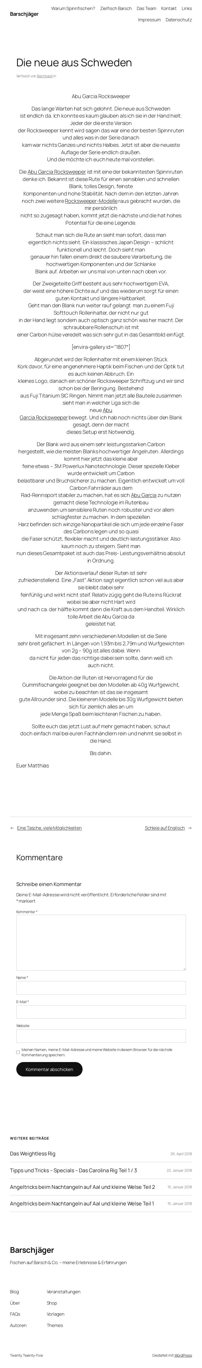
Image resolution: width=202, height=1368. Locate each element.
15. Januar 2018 (180, 1186)
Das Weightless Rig (32, 1153)
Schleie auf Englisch (165, 828)
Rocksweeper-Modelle (91, 200)
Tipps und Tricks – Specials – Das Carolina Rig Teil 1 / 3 (73, 1170)
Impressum (149, 20)
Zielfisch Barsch (116, 8)
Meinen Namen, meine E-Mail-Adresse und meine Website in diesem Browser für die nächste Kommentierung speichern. (97, 1052)
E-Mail (22, 1001)
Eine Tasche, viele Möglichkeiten (49, 828)
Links (187, 8)
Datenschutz (179, 20)
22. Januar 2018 (179, 1170)
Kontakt (169, 8)
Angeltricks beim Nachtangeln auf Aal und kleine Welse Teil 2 (82, 1187)
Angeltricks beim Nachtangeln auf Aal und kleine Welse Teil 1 (82, 1203)
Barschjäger (24, 13)
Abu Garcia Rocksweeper (57, 171)
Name (22, 977)
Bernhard (44, 75)
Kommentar (27, 911)
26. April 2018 (181, 1153)
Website (22, 1025)
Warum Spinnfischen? (73, 8)
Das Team (146, 8)
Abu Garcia (143, 495)
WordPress (183, 1355)
